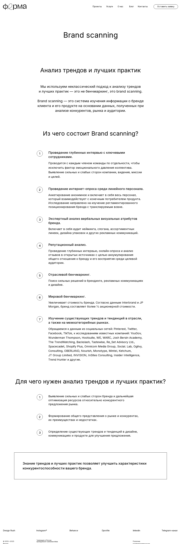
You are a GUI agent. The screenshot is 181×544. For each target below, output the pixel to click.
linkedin (136, 530)
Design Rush (9, 530)
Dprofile (106, 530)
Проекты (97, 6)
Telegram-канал (169, 530)
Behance (73, 530)
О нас (120, 6)
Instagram (41, 530)
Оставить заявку (165, 6)
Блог (131, 6)
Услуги (109, 6)
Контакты (143, 6)
